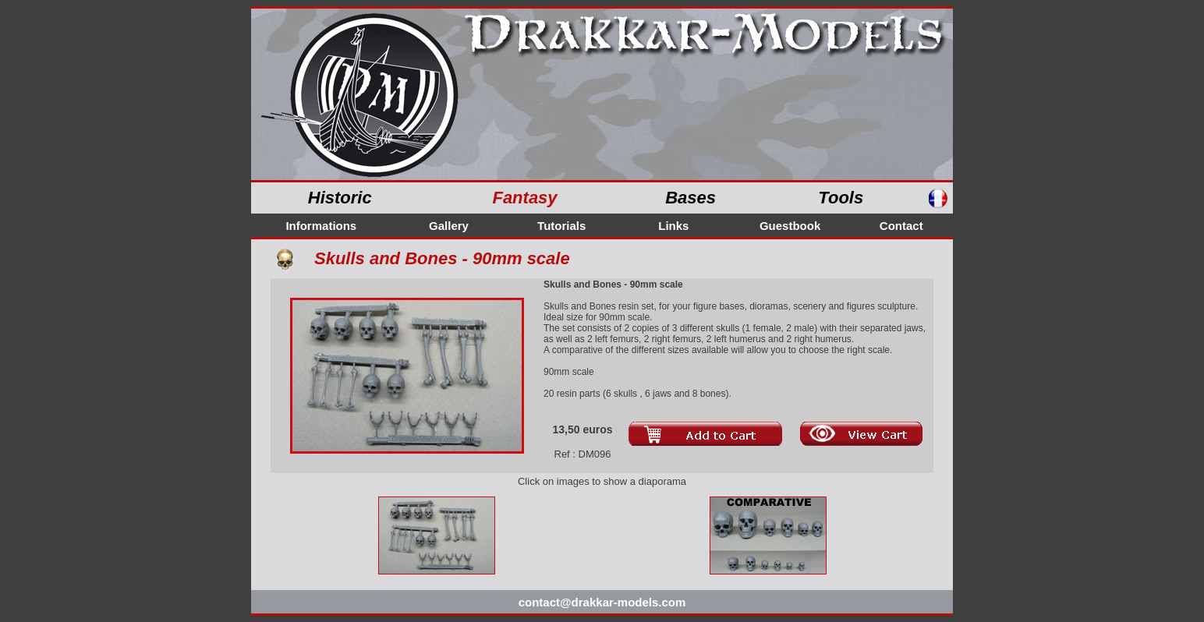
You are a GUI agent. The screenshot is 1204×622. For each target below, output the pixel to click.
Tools (840, 197)
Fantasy (524, 197)
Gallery (449, 225)
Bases (690, 197)
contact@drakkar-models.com (602, 602)
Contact (901, 225)
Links (673, 225)
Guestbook (790, 225)
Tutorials (561, 225)
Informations (320, 225)
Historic (340, 197)
